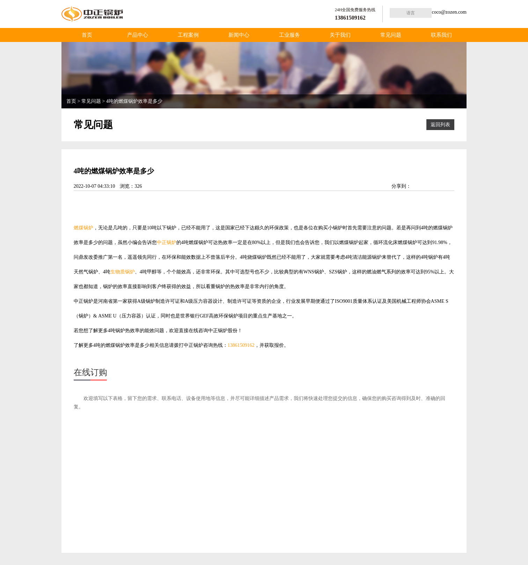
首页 (87, 35)
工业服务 (289, 35)
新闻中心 (238, 35)
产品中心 (137, 35)
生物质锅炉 (122, 271)
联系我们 (441, 35)
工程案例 (188, 35)
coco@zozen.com (449, 12)
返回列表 (440, 124)
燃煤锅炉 (83, 227)
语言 (410, 12)
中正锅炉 (166, 242)
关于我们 (340, 35)
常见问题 (390, 35)
